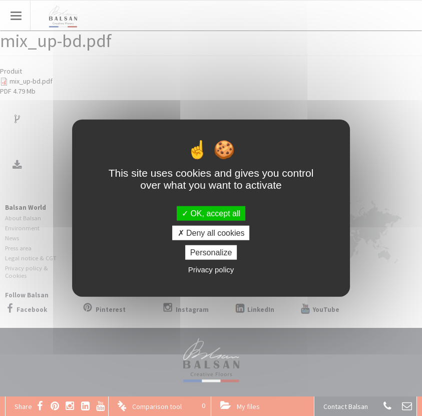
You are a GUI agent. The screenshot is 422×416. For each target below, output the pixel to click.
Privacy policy (211, 269)
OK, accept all (211, 213)
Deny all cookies (211, 232)
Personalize (211, 252)
